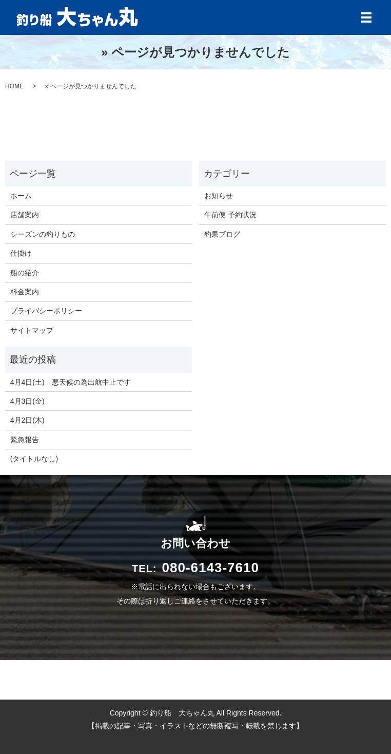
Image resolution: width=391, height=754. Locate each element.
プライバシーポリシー (46, 311)
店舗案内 (24, 215)
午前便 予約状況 (230, 215)
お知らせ (218, 196)
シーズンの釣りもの (42, 234)
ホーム (21, 196)
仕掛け (21, 253)
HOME (14, 86)
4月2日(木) (27, 420)
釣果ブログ (222, 234)
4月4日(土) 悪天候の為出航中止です (70, 382)
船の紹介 (24, 273)
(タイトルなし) (34, 459)
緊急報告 (24, 440)
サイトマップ (31, 330)
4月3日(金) (27, 401)
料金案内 (24, 292)
